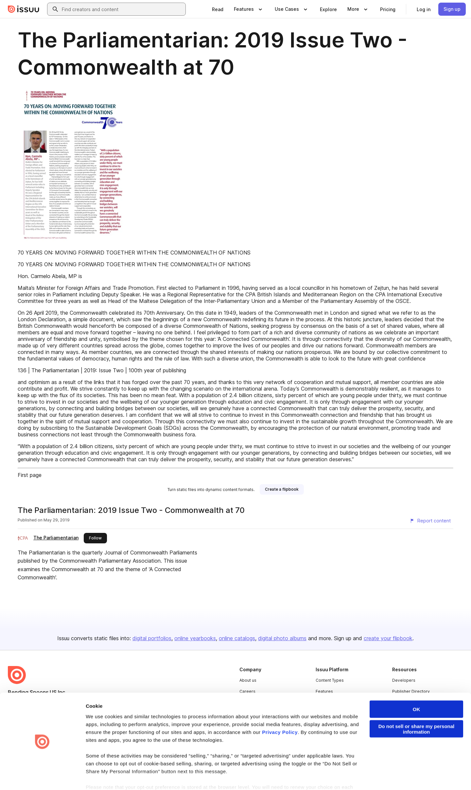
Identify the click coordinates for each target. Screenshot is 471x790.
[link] (218, 9)
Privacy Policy (280, 711)
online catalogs (237, 638)
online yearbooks (195, 638)
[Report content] (430, 521)
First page (30, 475)
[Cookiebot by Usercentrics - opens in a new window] (42, 777)
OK (416, 689)
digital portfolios (151, 638)
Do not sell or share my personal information (416, 708)
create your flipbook (388, 638)
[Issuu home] (23, 9)
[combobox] (122, 9)
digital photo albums (282, 638)
